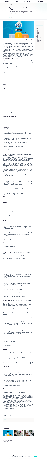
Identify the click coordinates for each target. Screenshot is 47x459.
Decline (32, 456)
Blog (29, 1)
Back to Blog (10, 4)
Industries (17, 1)
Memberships (24, 1)
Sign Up (42, 1)
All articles (32, 428)
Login (38, 1)
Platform (20, 1)
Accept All (35, 456)
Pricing (27, 1)
